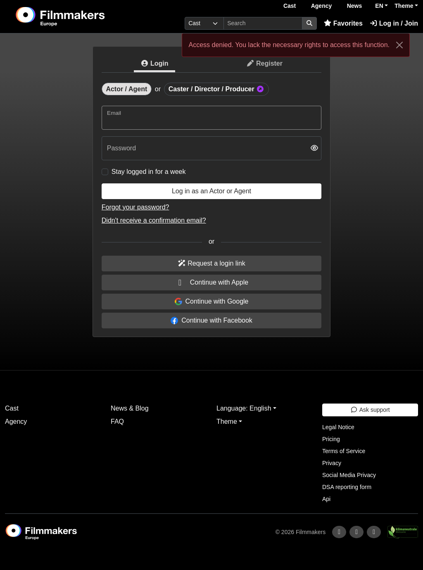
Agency (321, 5)
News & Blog (130, 408)
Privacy (331, 463)
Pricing (331, 439)
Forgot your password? (135, 207)
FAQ (117, 421)
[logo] (80, 16)
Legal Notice (338, 427)
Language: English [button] (243, 408)
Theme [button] (403, 5)
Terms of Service (343, 451)
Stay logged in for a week (149, 171)
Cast (289, 5)
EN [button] (379, 5)
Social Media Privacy (349, 475)
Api (326, 499)
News (354, 5)
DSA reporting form (346, 487)
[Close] (399, 45)
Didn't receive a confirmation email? (154, 220)
